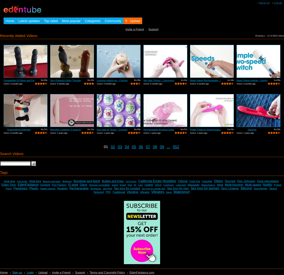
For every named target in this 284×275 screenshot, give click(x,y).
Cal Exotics (131, 181)
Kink (130, 185)
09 (162, 147)
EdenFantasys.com (142, 272)
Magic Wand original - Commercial (252, 80)
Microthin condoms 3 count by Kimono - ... (65, 129)
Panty (9, 188)
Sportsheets (260, 188)
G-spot (73, 185)
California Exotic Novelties (157, 181)
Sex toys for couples (127, 188)
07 (148, 147)
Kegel (123, 185)
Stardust (252, 129)
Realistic (62, 188)
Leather (149, 184)
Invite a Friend (135, 29)
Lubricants (181, 185)
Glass (83, 184)
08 (155, 147)
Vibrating (132, 192)
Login (278, 3)
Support (153, 29)
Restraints (95, 188)
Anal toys (35, 181)
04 (127, 147)
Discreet (230, 181)
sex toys (107, 188)
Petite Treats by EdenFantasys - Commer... (205, 129)
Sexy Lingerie (230, 188)
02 (113, 147)
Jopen (115, 185)
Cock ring (194, 181)
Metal (220, 184)
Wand (169, 192)
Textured (98, 192)
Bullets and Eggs (113, 181)
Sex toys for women (205, 188)
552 (176, 147)
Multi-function (234, 185)
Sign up (264, 3)
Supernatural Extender (19, 129)
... (168, 147)
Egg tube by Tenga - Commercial (112, 129)
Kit (135, 185)
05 (134, 147)
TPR (108, 192)
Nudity (267, 185)
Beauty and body (52, 181)
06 (141, 147)
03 (120, 147)
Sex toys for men (178, 188)
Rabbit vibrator (48, 188)
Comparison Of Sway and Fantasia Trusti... (19, 80)
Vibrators (157, 192)
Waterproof (181, 192)
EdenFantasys (28, 185)
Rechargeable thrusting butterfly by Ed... (158, 129)
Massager (194, 184)
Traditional (118, 192)
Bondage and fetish (87, 181)
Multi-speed (253, 185)
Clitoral (182, 181)
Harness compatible (99, 185)
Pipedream (21, 188)
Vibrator (144, 192)
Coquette (207, 181)
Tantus (273, 188)
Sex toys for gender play (153, 188)
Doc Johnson (246, 181)
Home (4, 272)
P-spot (277, 184)
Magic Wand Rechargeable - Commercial (205, 80)
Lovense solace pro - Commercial (112, 80)
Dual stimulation (268, 181)
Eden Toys (9, 185)
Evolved (45, 184)
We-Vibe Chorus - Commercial (158, 80)
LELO (158, 184)
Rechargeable (79, 188)
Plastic (33, 188)
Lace (140, 185)
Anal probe (22, 181)
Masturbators (208, 185)
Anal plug (9, 181)
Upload (42, 272)
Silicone (246, 188)
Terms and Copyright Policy (107, 272)
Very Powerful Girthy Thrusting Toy (65, 80)
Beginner (67, 181)
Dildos (218, 181)
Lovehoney (168, 185)
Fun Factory (59, 184)
